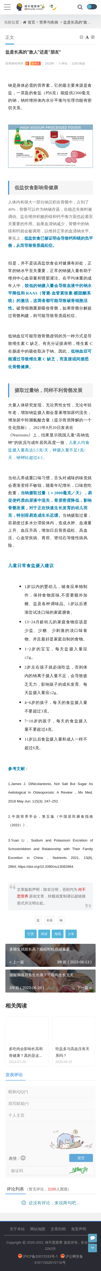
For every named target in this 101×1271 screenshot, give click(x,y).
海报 (57, 933)
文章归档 (58, 1228)
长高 (50, 920)
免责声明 (78, 1228)
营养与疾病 (48, 22)
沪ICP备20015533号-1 (38, 1256)
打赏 (30, 933)
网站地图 (37, 1228)
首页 (31, 22)
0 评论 (63, 63)
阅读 (44, 933)
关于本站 (17, 1228)
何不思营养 (53, 1242)
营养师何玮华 (23, 63)
